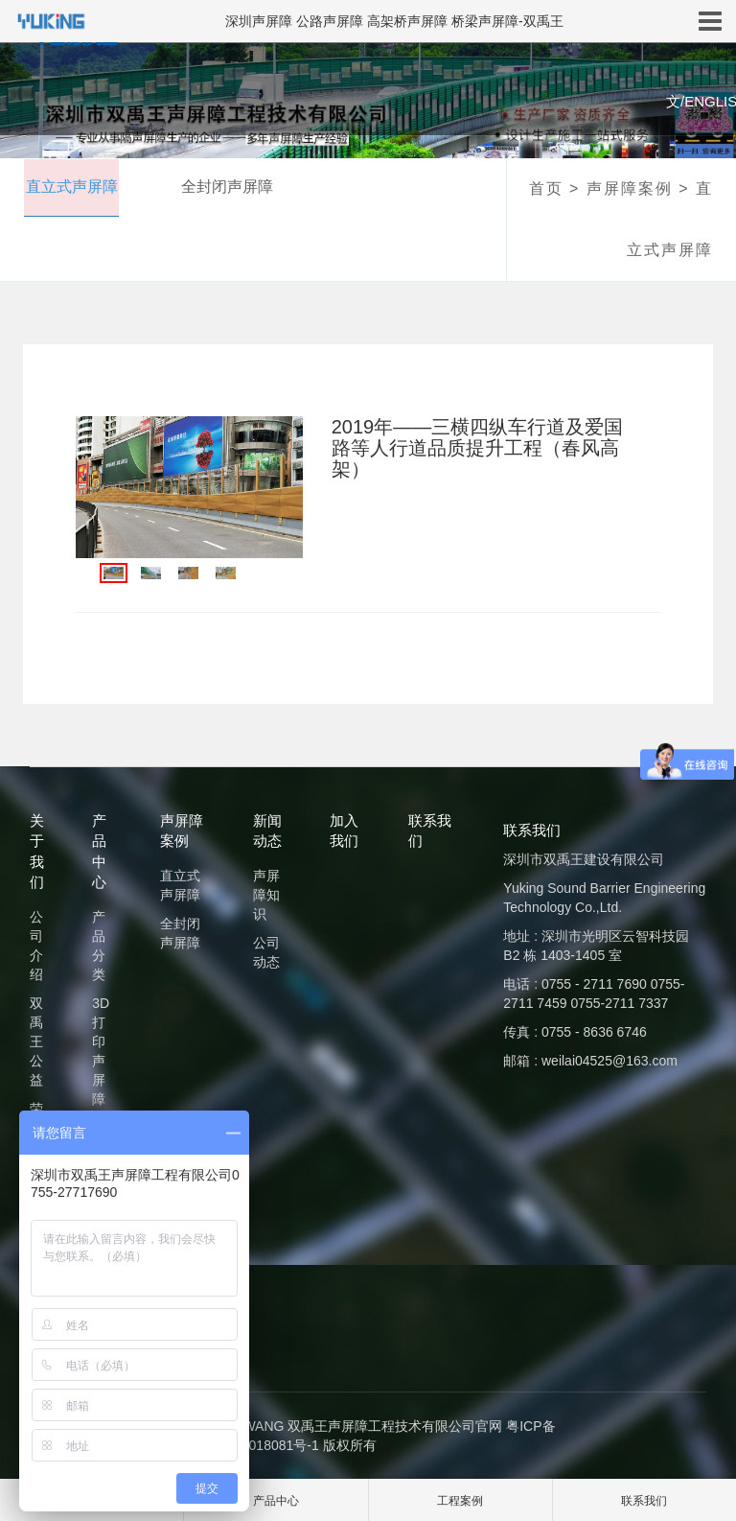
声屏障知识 (266, 895)
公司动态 (266, 952)
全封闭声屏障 (228, 187)
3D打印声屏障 (100, 1051)
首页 (546, 188)
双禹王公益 (36, 1041)
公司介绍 (36, 945)
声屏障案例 (629, 188)
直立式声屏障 (69, 187)
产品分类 (98, 945)
